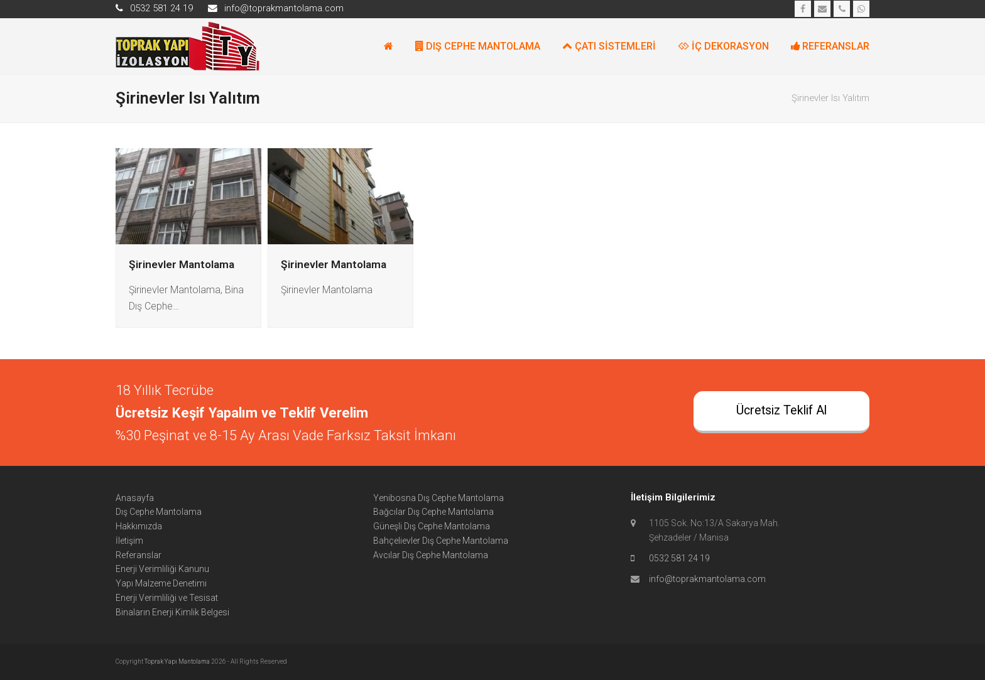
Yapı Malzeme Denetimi (161, 583)
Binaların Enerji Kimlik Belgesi (172, 612)
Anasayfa (135, 498)
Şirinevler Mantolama (181, 264)
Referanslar (138, 555)
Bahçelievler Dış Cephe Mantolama (440, 541)
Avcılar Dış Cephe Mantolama (430, 555)
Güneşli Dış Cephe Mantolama (431, 526)
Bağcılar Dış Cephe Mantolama (433, 512)
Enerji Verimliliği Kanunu (162, 569)
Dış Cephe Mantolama (159, 512)
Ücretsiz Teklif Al (781, 410)
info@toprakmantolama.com (707, 579)
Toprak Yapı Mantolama (177, 661)
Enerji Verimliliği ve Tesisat (167, 598)
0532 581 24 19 (679, 558)
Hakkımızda (139, 526)
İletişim (129, 541)
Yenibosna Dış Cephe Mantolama (438, 498)
